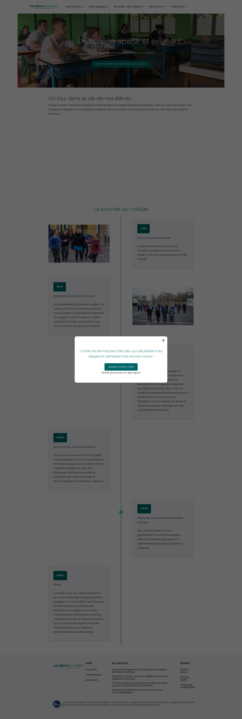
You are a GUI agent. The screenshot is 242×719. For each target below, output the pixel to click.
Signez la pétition (121, 367)
